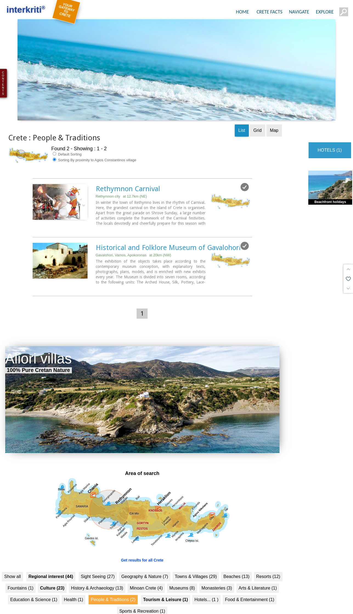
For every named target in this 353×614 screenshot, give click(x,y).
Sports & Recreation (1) (142, 600)
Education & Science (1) (33, 589)
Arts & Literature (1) (258, 577)
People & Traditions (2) (113, 589)
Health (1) (73, 589)
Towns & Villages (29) (196, 566)
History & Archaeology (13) (97, 577)
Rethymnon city (121, 186)
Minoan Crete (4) (146, 577)
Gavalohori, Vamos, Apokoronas (133, 245)
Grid (257, 120)
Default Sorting (67, 143)
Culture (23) (52, 577)
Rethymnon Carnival (128, 178)
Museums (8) (182, 577)
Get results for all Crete (142, 550)
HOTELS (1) (330, 139)
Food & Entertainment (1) (249, 589)
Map (274, 120)
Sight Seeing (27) (98, 566)
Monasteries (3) (217, 577)
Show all (12, 566)
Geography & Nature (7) (144, 566)
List (241, 120)
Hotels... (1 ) (206, 589)
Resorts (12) (268, 566)
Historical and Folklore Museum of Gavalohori (168, 237)
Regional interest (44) (51, 566)
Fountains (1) (20, 577)
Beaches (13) (236, 566)
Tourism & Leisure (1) (165, 589)
